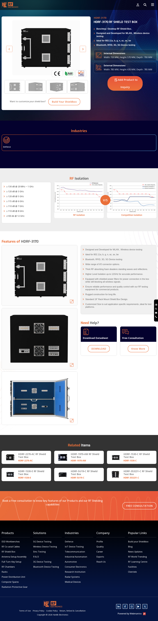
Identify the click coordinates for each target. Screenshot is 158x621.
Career (99, 551)
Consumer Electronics (76, 566)
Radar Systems (72, 576)
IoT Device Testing (74, 546)
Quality (100, 546)
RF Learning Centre (137, 561)
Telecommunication (75, 551)
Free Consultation (139, 505)
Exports (100, 556)
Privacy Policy (38, 610)
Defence (69, 541)
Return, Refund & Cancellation (72, 610)
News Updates (135, 551)
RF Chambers (8, 566)
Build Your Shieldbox (64, 114)
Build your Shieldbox (138, 541)
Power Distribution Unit (13, 576)
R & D (36, 556)
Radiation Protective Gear (15, 586)
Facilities (132, 566)
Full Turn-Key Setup (11, 561)
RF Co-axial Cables (11, 546)
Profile (99, 541)
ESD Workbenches (11, 541)
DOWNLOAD (98, 361)
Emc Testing (39, 551)
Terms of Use (25, 610)
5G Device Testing (42, 541)
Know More (138, 361)
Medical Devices (73, 581)
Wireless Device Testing (45, 546)
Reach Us (101, 561)
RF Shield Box (8, 551)
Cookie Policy (52, 610)
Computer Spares (10, 581)
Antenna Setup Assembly (14, 556)
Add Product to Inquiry (126, 96)
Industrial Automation (76, 556)
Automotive (71, 561)
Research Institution (75, 571)
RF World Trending (137, 556)
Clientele (132, 571)
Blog (130, 546)
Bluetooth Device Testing (46, 566)
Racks (5, 571)
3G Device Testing (42, 561)
